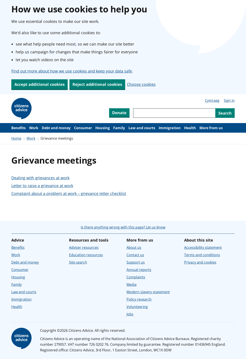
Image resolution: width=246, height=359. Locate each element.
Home (16, 138)
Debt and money (56, 127)
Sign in (229, 100)
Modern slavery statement (148, 292)
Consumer (83, 127)
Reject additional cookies (97, 84)
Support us (135, 262)
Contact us (135, 254)
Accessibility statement (203, 247)
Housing (102, 127)
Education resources (86, 254)
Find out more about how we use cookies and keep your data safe (71, 71)
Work (33, 127)
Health (190, 127)
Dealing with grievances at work (40, 177)
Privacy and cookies (200, 262)
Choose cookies (141, 84)
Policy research (139, 299)
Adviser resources (84, 247)
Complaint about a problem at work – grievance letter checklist (68, 193)
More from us (211, 127)
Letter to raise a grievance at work (42, 185)
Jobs (129, 314)
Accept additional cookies (39, 84)
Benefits (18, 127)
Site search (78, 262)
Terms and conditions (202, 254)
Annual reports (138, 269)
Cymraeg (212, 100)
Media (131, 284)
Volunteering (137, 306)
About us (133, 247)
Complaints (135, 277)
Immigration (170, 127)
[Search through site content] (174, 113)
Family (119, 127)
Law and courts (141, 127)
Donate (119, 112)
